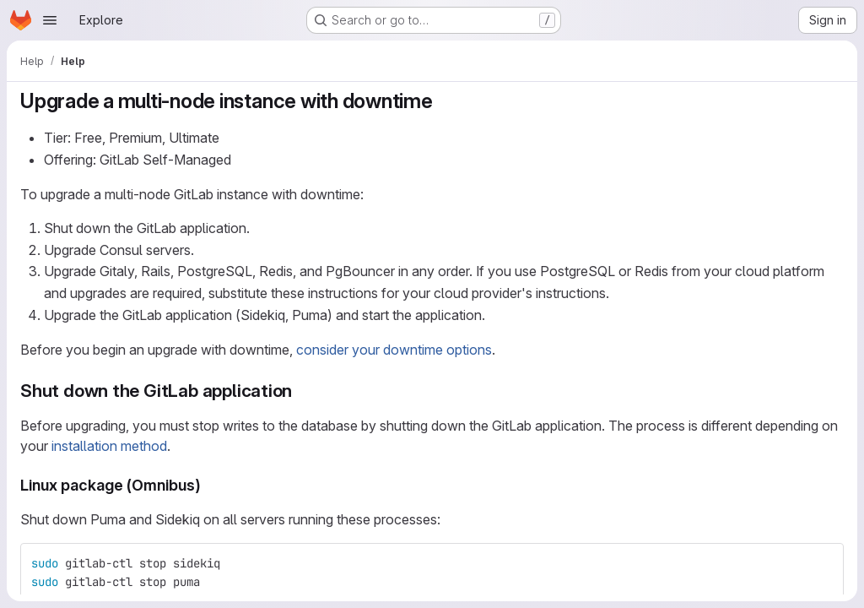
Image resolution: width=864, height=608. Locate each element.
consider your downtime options (394, 349)
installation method (109, 445)
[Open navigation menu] (49, 20)
